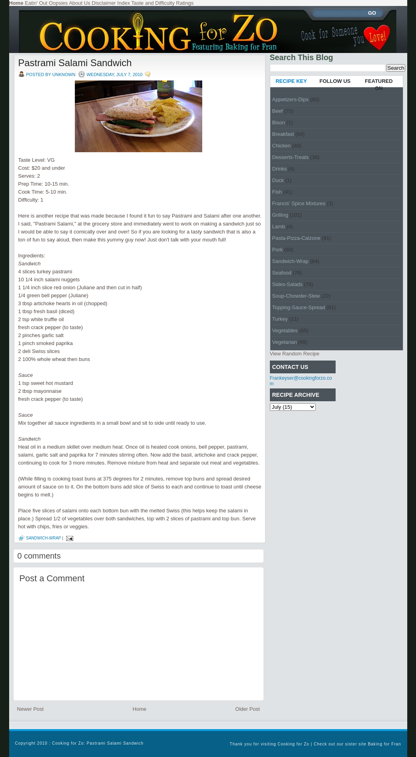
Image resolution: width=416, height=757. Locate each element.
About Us (79, 3)
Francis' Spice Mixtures (299, 203)
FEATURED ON (379, 84)
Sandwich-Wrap (43, 538)
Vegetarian (284, 342)
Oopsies (58, 3)
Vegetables (285, 330)
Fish (277, 192)
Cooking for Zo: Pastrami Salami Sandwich (98, 743)
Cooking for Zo (293, 744)
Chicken (281, 146)
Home (139, 709)
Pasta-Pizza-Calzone (296, 238)
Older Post (247, 709)
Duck (278, 180)
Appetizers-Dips (290, 99)
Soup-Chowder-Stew (296, 296)
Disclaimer (104, 3)
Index (123, 3)
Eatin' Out (36, 3)
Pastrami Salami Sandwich (75, 62)
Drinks (279, 169)
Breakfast (283, 134)
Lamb (278, 226)
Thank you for (245, 744)
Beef (277, 111)
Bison (278, 123)
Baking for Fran (384, 744)
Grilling (280, 215)
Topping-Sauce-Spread (298, 307)
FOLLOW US (335, 81)
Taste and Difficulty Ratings (162, 3)
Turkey (280, 319)
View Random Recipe (295, 354)
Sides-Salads (287, 284)
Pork (277, 250)
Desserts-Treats (290, 157)
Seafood (281, 273)
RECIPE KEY (291, 81)
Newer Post (30, 709)
